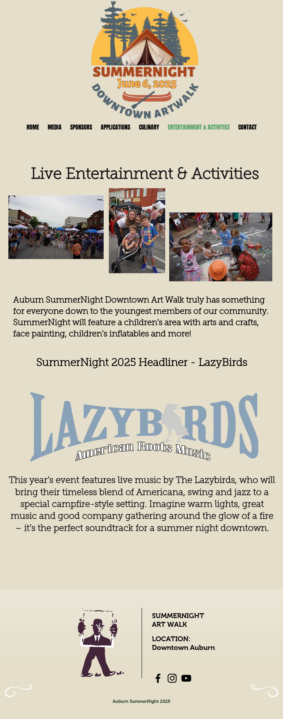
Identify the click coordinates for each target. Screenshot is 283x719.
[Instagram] (172, 678)
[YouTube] (186, 678)
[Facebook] (158, 678)
